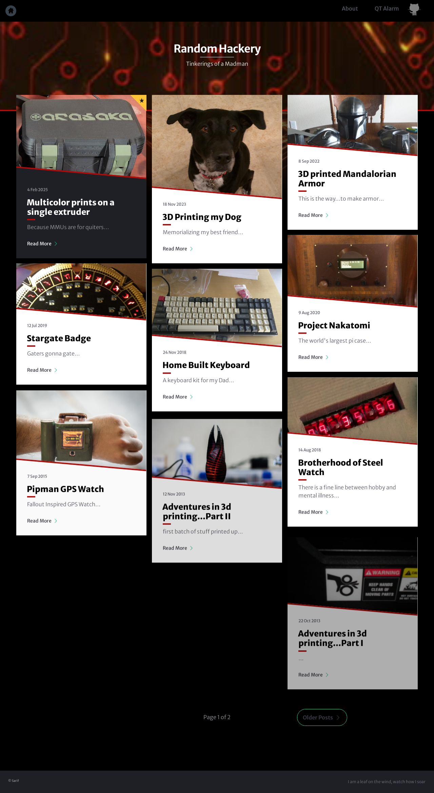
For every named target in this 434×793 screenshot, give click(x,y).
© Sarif (13, 780)
